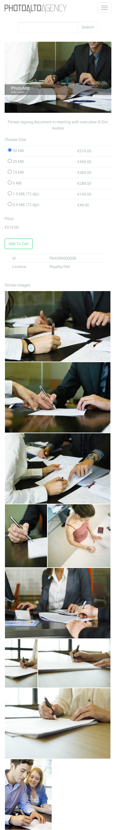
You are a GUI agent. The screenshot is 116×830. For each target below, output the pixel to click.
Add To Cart (19, 244)
